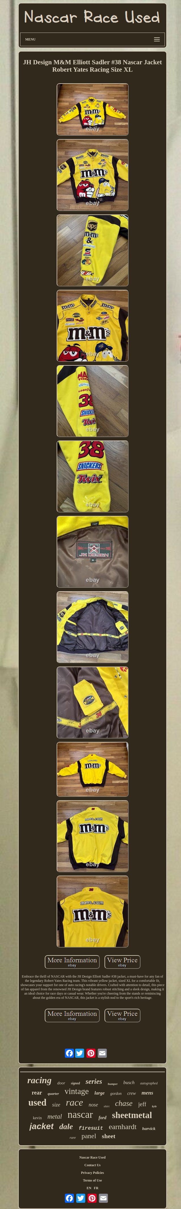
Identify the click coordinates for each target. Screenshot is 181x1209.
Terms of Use (92, 1180)
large (99, 1093)
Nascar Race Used (92, 1157)
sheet (109, 1136)
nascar (80, 1114)
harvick (149, 1128)
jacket (41, 1126)
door (61, 1083)
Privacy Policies (92, 1173)
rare (73, 1137)
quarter (53, 1093)
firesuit (91, 1128)
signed (75, 1083)
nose (93, 1105)
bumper (113, 1083)
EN (89, 1188)
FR (96, 1188)
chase (123, 1103)
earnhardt (123, 1127)
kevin (37, 1118)
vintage (77, 1091)
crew (131, 1093)
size (56, 1105)
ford (103, 1117)
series (94, 1081)
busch (129, 1082)
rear (37, 1092)
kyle (154, 1106)
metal (54, 1116)
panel (89, 1136)
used (37, 1102)
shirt (106, 1106)
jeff (142, 1104)
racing (39, 1080)
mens (147, 1093)
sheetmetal (132, 1115)
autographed (148, 1083)
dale (66, 1126)
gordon (116, 1093)
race (74, 1102)
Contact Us (92, 1165)
